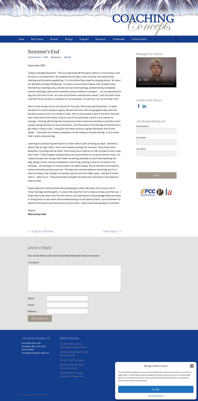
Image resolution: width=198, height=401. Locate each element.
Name (32, 298)
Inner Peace (112, 231)
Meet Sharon (37, 39)
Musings (69, 39)
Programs (84, 39)
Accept (155, 389)
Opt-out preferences (156, 395)
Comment (34, 262)
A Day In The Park (40, 231)
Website (32, 311)
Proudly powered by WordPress (33, 394)
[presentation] (155, 164)
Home (21, 39)
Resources (100, 39)
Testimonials (118, 39)
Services (54, 39)
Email (32, 304)
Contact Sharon (138, 39)
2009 (69, 57)
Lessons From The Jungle (72, 360)
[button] (191, 366)
